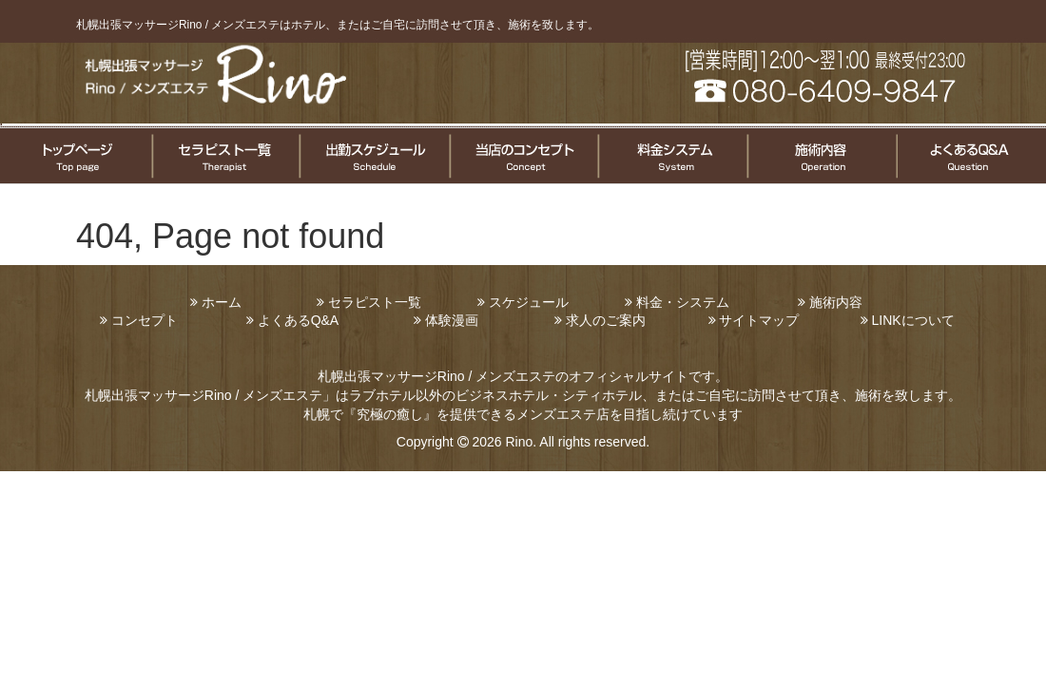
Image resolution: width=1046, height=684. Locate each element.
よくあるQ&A (298, 320)
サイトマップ (759, 320)
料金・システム (682, 302)
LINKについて (912, 320)
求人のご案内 (606, 320)
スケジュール (529, 302)
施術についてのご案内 (820, 156)
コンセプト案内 (522, 156)
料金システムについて (671, 156)
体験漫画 (451, 320)
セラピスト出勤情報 (374, 156)
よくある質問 (970, 156)
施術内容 (835, 302)
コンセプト (144, 320)
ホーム (222, 302)
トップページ (75, 156)
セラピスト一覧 (225, 156)
